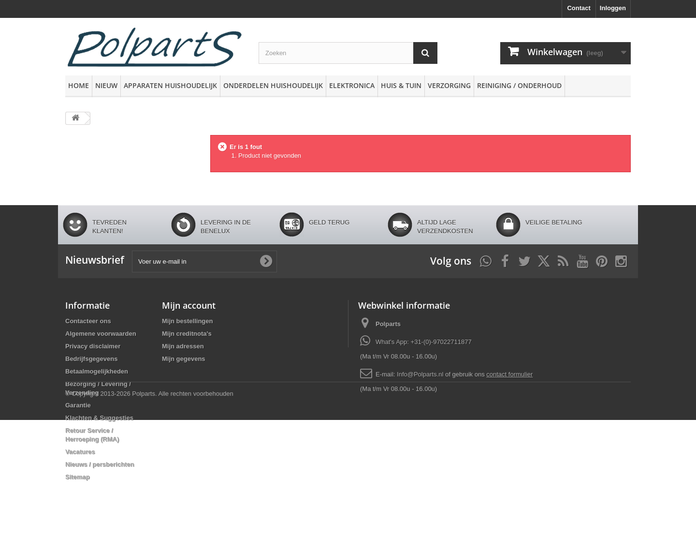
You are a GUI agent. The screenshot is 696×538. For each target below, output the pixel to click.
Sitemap (77, 476)
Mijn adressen (183, 346)
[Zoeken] (425, 53)
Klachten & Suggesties (99, 417)
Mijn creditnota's (187, 333)
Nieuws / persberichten (99, 464)
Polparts (388, 324)
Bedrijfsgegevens (91, 358)
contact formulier (509, 374)
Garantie (78, 405)
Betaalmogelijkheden (96, 371)
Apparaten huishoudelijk (170, 85)
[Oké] (266, 261)
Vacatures (80, 451)
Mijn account (189, 305)
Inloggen (613, 8)
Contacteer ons (88, 321)
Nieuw (106, 85)
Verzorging (449, 85)
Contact (578, 8)
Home (78, 85)
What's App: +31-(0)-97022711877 (424, 341)
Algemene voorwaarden (100, 333)
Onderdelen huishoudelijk (273, 85)
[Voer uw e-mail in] (204, 261)
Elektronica (352, 85)
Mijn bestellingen (187, 321)
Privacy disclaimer (92, 346)
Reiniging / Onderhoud (519, 85)
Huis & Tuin (401, 85)
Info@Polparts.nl (421, 374)
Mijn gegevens (183, 358)
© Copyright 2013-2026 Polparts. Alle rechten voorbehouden (149, 511)
